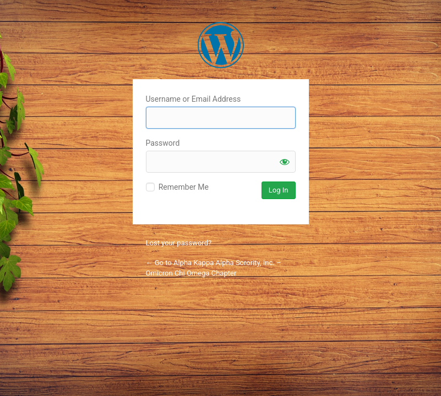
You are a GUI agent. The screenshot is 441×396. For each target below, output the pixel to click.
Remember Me (184, 187)
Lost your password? (179, 243)
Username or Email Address (193, 99)
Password (163, 143)
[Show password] (285, 162)
